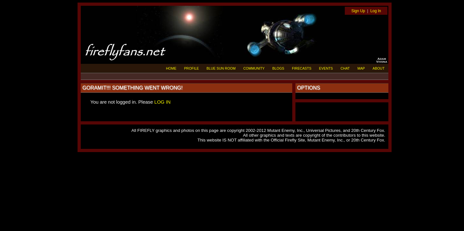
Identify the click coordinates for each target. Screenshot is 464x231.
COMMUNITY (254, 68)
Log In (375, 11)
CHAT (345, 68)
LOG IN (162, 102)
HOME (171, 68)
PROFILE (191, 68)
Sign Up (358, 11)
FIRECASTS (301, 68)
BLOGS (278, 68)
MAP (361, 68)
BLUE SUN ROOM (221, 68)
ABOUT (379, 68)
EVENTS (326, 68)
